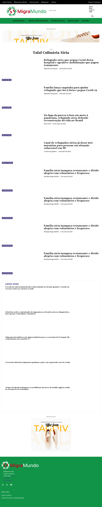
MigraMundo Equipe (51, 68)
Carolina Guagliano (50, 151)
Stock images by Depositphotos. (9, 478)
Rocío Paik (47, 124)
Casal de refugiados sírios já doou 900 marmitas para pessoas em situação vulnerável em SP (68, 145)
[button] (92, 16)
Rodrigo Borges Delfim (51, 176)
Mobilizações (7, 163)
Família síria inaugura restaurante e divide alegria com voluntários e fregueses (71, 172)
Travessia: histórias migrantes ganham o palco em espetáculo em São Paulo (37, 362)
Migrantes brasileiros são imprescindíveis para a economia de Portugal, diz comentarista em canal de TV (37, 338)
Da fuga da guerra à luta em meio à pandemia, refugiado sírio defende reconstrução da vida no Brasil (66, 118)
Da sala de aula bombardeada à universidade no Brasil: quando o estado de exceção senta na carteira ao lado (37, 288)
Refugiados (6, 80)
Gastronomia (7, 190)
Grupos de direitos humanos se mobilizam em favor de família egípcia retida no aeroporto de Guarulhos (37, 388)
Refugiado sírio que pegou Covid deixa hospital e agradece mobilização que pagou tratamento (71, 63)
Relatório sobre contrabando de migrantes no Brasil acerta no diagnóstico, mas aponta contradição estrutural (37, 313)
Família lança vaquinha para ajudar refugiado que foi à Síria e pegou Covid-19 (70, 89)
